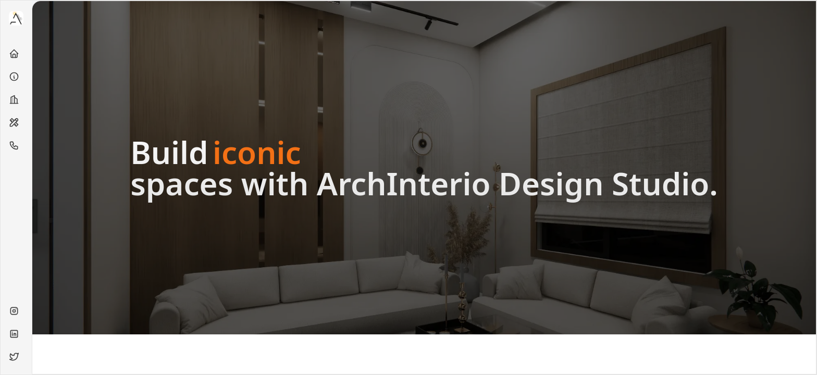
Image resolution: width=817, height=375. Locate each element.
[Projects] (16, 99)
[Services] (16, 122)
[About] (16, 76)
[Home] (16, 53)
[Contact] (16, 145)
